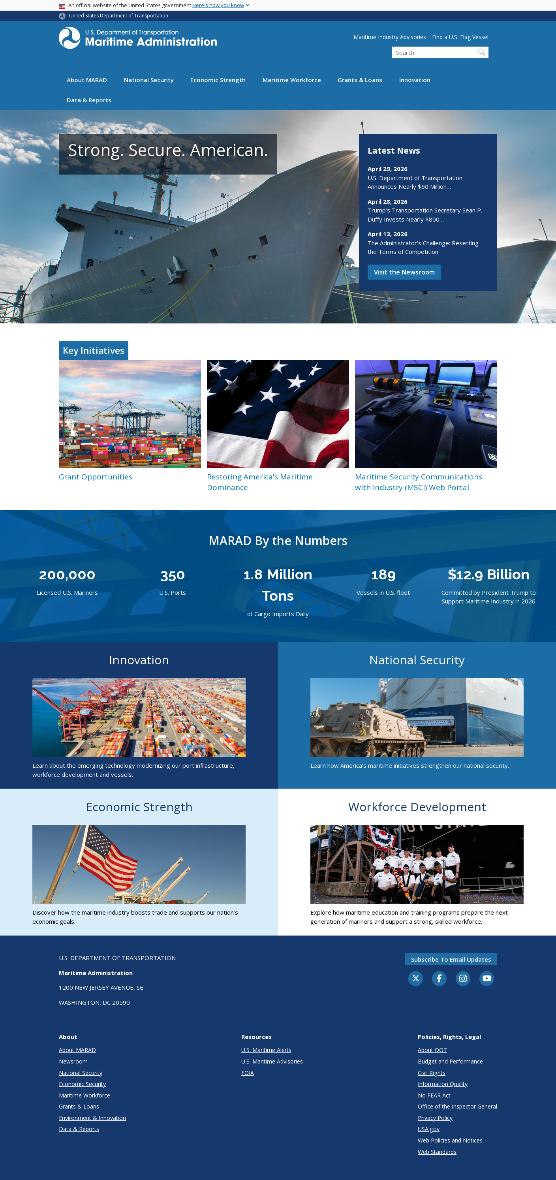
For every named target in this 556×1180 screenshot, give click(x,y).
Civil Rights (431, 1073)
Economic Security (82, 1084)
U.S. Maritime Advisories (272, 1061)
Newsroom (73, 1061)
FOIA (247, 1073)
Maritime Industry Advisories (389, 37)
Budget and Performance (450, 1061)
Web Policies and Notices (450, 1140)
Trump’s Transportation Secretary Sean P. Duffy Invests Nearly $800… (425, 214)
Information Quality (443, 1084)
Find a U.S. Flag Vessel (460, 37)
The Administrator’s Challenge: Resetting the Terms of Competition (423, 247)
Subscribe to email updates (451, 959)
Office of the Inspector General (457, 1106)
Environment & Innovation (92, 1118)
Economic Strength (218, 80)
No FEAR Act (434, 1095)
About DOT (432, 1050)
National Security (149, 80)
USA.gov (429, 1129)
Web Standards (437, 1152)
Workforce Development (417, 806)
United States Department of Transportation (118, 15)
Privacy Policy (435, 1118)
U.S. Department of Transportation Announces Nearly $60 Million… (415, 182)
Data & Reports (89, 100)
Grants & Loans (360, 80)
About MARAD (87, 80)
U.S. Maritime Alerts (266, 1050)
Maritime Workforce (292, 80)
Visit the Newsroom (404, 272)
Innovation (414, 80)
